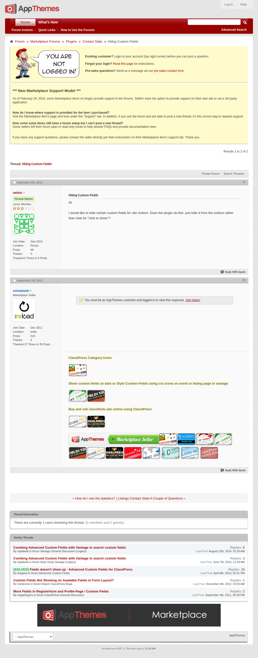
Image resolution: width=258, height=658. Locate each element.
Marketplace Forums (45, 41)
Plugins (71, 41)
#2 (244, 280)
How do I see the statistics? (95, 498)
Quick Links (46, 30)
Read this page (123, 64)
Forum (20, 41)
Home (25, 22)
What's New (48, 22)
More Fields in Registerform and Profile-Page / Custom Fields (61, 591)
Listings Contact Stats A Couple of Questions (150, 498)
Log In (228, 4)
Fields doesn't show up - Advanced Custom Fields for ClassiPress (81, 569)
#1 (244, 182)
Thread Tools (209, 173)
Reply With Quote (233, 272)
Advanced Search (234, 30)
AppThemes (237, 635)
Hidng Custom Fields (37, 164)
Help (243, 4)
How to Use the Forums (77, 30)
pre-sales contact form (169, 71)
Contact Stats (92, 41)
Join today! (192, 300)
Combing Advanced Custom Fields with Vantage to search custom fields (69, 547)
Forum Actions (22, 30)
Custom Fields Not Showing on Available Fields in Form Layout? (63, 580)
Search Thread (232, 173)
